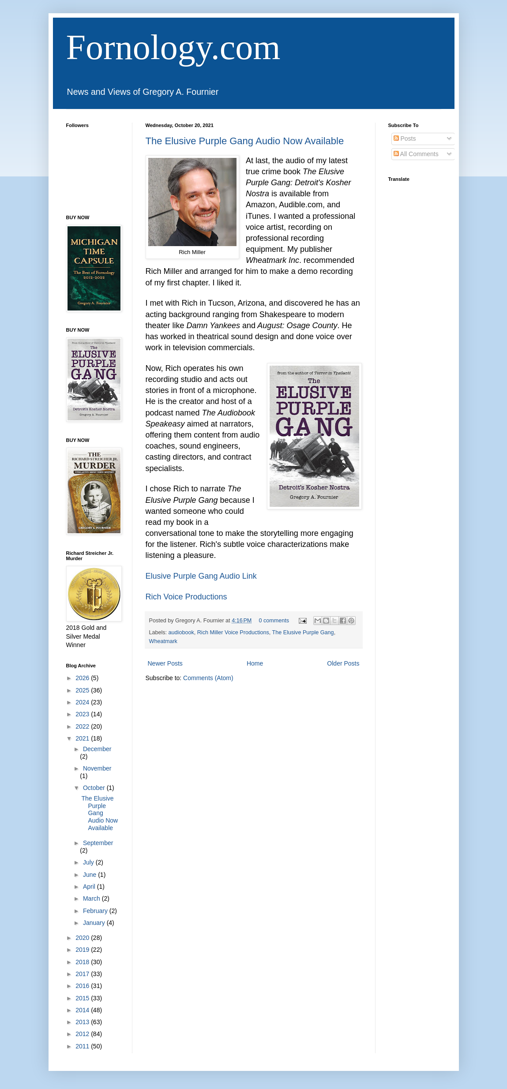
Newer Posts (165, 663)
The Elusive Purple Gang (303, 632)
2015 (83, 998)
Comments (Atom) (208, 677)
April (90, 886)
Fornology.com (173, 47)
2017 (83, 973)
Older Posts (343, 663)
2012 (83, 1033)
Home (255, 663)
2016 (83, 985)
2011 (83, 1046)
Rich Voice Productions (186, 596)
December (97, 748)
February (96, 910)
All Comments (416, 153)
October (95, 787)
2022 (83, 726)
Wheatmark (163, 641)
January (95, 922)
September (98, 842)
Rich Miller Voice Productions (233, 632)
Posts (405, 138)
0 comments (274, 620)
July (89, 862)
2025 (83, 690)
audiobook (181, 632)
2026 (83, 677)
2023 (83, 714)
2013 (83, 1021)
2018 (83, 962)
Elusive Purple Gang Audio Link (201, 576)
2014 (83, 1010)
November (97, 768)
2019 (83, 949)
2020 (83, 937)
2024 (83, 702)
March (92, 898)
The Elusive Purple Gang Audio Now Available (245, 140)
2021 (83, 738)
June (90, 874)
